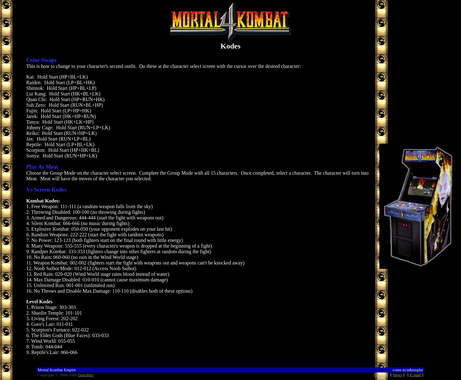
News (397, 374)
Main (381, 374)
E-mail (415, 374)
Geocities (85, 374)
